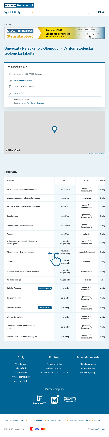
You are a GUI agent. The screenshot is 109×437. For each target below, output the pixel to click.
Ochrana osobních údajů (56, 421)
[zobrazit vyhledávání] (87, 12)
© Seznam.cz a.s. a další (99, 153)
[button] (54, 129)
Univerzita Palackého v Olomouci (31, 103)
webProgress (100, 429)
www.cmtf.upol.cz (21, 93)
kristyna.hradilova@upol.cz (24, 80)
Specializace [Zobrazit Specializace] (43, 288)
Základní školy (21, 364)
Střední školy (21, 368)
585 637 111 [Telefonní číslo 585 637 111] (29, 87)
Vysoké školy (21, 372)
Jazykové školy (21, 381)
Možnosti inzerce (87, 368)
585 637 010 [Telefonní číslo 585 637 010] (19, 87)
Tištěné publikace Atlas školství (54, 372)
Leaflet (91, 153)
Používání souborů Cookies (80, 421)
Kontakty (97, 421)
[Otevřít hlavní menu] (19, 12)
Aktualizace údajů (54, 364)
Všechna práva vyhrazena (14, 421)
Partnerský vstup (87, 372)
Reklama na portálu (54, 368)
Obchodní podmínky (35, 421)
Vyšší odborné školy (21, 377)
